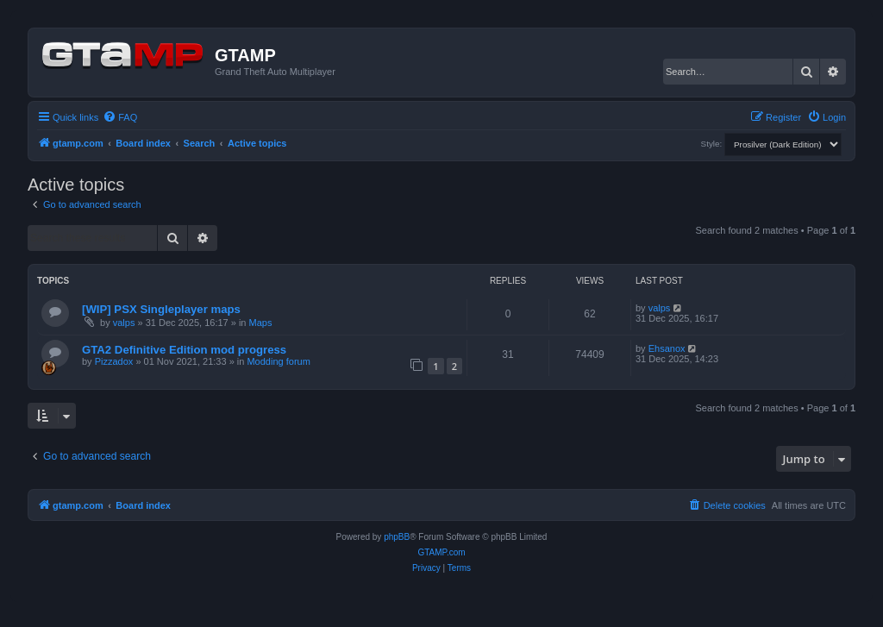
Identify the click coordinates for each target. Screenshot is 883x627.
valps (124, 322)
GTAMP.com (441, 552)
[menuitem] (120, 117)
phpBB (397, 537)
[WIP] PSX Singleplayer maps (161, 309)
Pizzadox (114, 361)
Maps (260, 322)
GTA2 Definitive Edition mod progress (184, 349)
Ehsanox (667, 348)
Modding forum (278, 361)
